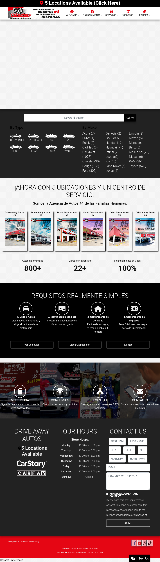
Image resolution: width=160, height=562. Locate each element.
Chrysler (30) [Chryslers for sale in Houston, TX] (91, 161)
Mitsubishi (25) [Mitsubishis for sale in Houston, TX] (139, 152)
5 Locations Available (32, 451)
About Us (16, 542)
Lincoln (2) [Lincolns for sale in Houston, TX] (136, 133)
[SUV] (51, 138)
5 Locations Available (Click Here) (80, 3)
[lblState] (129, 450)
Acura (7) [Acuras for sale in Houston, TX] (88, 133)
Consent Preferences (11, 560)
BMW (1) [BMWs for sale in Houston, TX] (88, 138)
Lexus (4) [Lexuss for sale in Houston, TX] (112, 171)
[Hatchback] (35, 138)
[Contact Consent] (107, 494)
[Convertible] (18, 138)
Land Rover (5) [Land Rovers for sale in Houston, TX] (115, 166)
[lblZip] (142, 450)
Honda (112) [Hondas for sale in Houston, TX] (114, 143)
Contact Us (24, 542)
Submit (128, 523)
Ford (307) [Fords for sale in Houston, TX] (89, 171)
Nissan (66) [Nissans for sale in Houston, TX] (137, 157)
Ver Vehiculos (31, 344)
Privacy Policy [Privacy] (34, 542)
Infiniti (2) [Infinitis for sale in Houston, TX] (112, 152)
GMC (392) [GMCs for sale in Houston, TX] (113, 138)
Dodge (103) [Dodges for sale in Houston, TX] (90, 166)
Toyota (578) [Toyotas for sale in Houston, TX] (137, 166)
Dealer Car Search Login (71, 548)
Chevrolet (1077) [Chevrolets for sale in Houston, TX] (88, 154)
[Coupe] (16, 149)
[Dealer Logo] (35, 13)
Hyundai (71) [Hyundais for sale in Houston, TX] (114, 147)
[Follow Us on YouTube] (139, 543)
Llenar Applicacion (80, 344)
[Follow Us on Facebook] (134, 543)
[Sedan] (33, 149)
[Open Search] (74, 118)
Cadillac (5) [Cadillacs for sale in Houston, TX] (90, 147)
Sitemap (95, 548)
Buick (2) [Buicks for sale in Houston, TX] (88, 143)
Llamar (128, 344)
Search (130, 117)
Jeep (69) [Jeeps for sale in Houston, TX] (112, 157)
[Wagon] (69, 149)
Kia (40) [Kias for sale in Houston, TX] (111, 161)
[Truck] (51, 149)
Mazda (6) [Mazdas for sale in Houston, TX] (136, 138)
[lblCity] (115, 450)
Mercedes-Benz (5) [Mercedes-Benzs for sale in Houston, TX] (136, 145)
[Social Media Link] (144, 543)
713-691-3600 (98, 552)
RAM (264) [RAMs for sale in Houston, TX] (136, 161)
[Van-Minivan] (69, 138)
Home (10, 542)
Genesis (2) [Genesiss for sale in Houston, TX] (113, 133)
